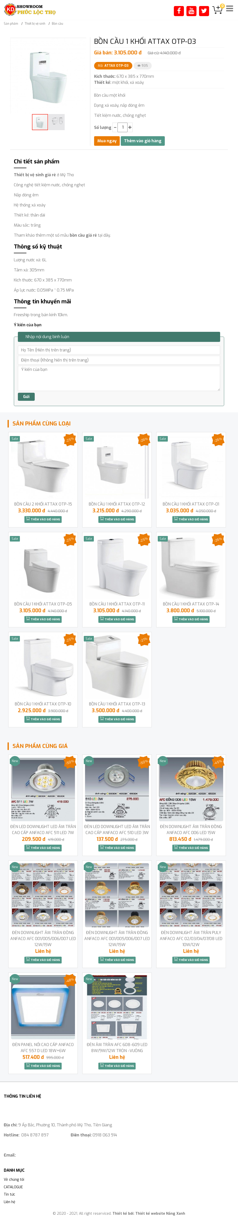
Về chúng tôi (14, 1179)
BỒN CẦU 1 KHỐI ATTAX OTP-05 (43, 604)
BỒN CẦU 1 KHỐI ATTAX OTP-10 (43, 704)
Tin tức (9, 1194)
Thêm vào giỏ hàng (43, 518)
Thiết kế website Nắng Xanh (160, 1213)
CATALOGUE (13, 1187)
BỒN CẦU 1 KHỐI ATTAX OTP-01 (191, 504)
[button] (82, 42)
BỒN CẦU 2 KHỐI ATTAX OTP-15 (43, 504)
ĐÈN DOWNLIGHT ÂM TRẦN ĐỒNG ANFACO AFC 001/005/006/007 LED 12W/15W (43, 938)
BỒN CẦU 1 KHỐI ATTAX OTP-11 (117, 604)
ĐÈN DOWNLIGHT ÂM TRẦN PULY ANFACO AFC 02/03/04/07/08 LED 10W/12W (191, 938)
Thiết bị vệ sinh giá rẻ (35, 174)
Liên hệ (9, 1202)
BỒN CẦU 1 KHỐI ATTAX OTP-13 (117, 704)
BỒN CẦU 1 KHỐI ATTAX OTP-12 (117, 504)
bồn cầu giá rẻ (83, 235)
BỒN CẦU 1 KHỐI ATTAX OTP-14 (191, 604)
